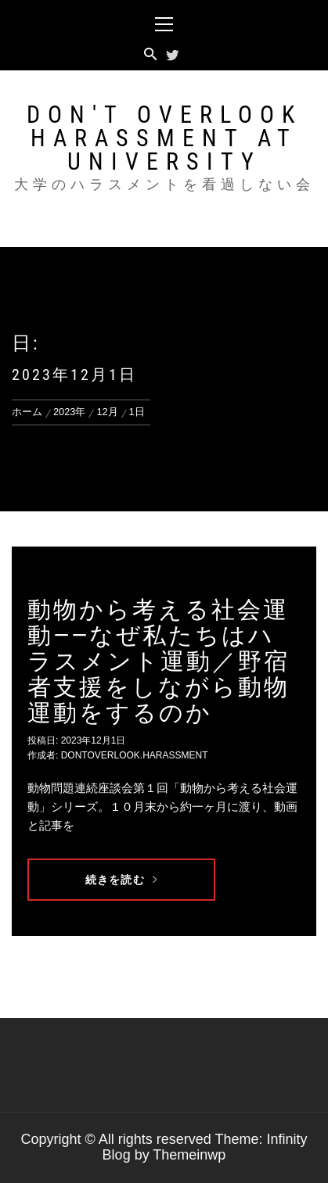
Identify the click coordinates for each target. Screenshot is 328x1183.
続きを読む (121, 879)
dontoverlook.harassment (134, 755)
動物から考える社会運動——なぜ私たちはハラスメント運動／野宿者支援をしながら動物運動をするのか (158, 661)
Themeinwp (189, 1155)
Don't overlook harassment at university (164, 138)
